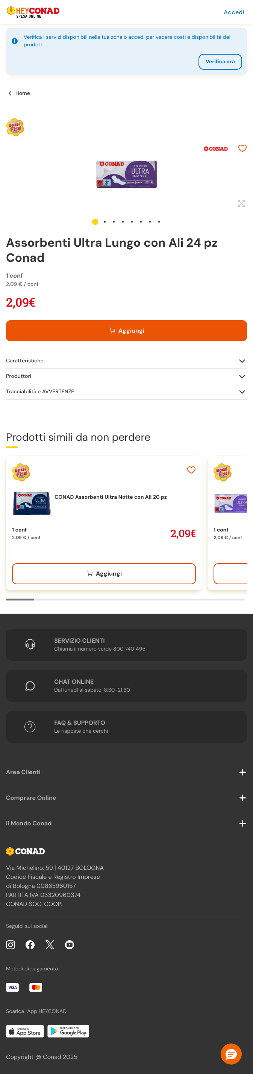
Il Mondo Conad (29, 823)
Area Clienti (23, 772)
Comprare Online (31, 798)
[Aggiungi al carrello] (126, 330)
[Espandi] (240, 204)
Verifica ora (220, 61)
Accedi (234, 12)
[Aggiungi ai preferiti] (242, 149)
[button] (95, 222)
